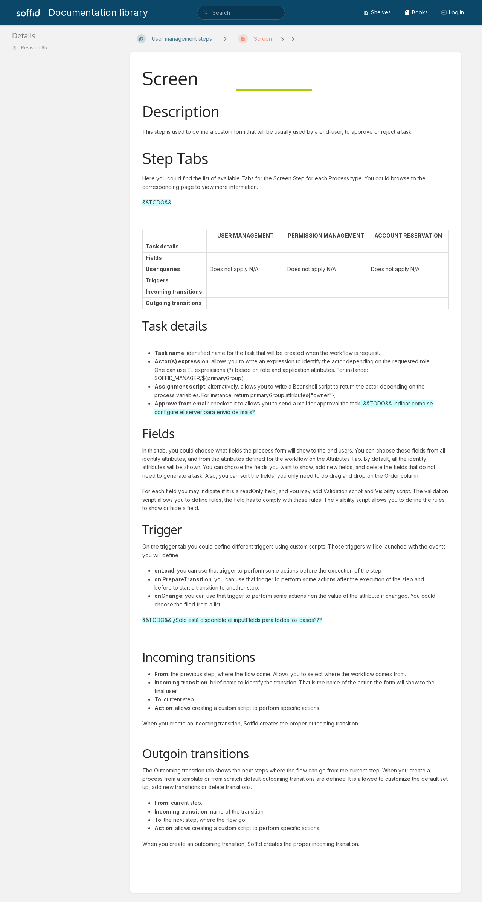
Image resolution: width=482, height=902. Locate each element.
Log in (452, 12)
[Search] (205, 12)
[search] (241, 13)
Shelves (377, 12)
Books (416, 12)
